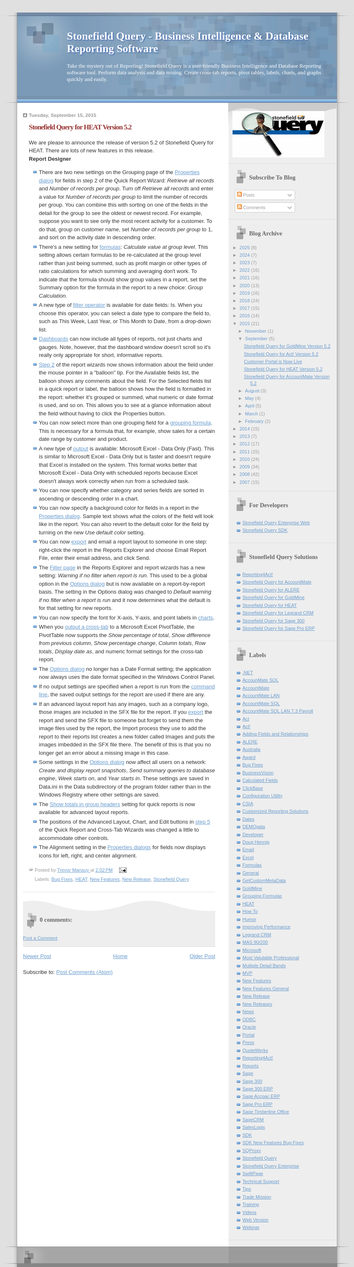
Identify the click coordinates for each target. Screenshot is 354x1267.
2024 (245, 255)
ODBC (249, 1019)
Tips (246, 1188)
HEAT (81, 879)
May (250, 398)
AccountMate (255, 687)
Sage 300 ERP (257, 1088)
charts (205, 618)
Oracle (249, 1026)
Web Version (255, 1219)
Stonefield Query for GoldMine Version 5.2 (287, 346)
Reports (250, 1065)
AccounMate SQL (260, 680)
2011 (245, 451)
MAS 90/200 (255, 942)
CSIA (247, 803)
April (250, 405)
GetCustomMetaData (264, 880)
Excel (248, 857)
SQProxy (251, 1150)
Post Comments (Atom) (84, 972)
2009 (245, 466)
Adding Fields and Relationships (275, 733)
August (252, 390)
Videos (249, 1212)
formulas (110, 247)
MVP (247, 973)
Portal (248, 1034)
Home (120, 956)
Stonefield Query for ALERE (271, 589)
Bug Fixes (62, 879)
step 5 (202, 822)
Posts (246, 194)
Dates (248, 819)
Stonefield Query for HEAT (269, 605)
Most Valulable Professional (270, 957)
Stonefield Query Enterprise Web (276, 522)
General (250, 872)
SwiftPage (252, 1173)
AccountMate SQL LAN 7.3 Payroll (277, 710)
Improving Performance (266, 926)
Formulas (252, 864)
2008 (245, 474)
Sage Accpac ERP (261, 1096)
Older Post (202, 956)
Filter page (62, 567)
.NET (247, 672)
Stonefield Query (171, 879)
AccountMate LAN (261, 695)
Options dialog (87, 584)
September (257, 338)
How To (250, 911)
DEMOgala (253, 826)
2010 (245, 459)
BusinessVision (258, 772)
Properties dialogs (129, 847)
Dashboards (53, 339)
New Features (105, 879)
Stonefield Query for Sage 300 (273, 620)
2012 (245, 443)
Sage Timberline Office (265, 1111)
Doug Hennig (256, 842)
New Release (136, 879)
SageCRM (253, 1119)
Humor (249, 919)
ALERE (249, 741)
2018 (245, 300)
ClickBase (252, 788)
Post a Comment (40, 938)
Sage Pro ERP (257, 1104)
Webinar (251, 1227)
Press (248, 1042)
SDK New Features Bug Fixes (273, 1142)
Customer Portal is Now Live (273, 361)
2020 (245, 285)
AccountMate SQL (261, 703)
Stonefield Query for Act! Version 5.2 (281, 354)
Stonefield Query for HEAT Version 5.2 (283, 369)
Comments (251, 207)
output (80, 448)
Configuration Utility (262, 795)
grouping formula (190, 423)
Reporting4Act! (257, 574)
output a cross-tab (86, 627)
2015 (245, 323)
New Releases (257, 1004)
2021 (245, 277)
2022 (245, 270)
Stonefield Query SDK (265, 530)
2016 (245, 315)
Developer (252, 834)
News (248, 1011)
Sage (247, 1073)
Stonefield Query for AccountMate (276, 581)
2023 (245, 262)
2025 (245, 247)
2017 (245, 308)
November (256, 331)
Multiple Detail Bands (264, 965)
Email (248, 849)
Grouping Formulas (262, 895)
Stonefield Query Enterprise (270, 1165)
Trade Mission (256, 1196)
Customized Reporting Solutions (275, 811)
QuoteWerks (255, 1050)
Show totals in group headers (85, 804)
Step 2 (47, 365)
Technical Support (260, 1181)
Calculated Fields (260, 780)
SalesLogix (253, 1127)
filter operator (89, 305)
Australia (251, 749)
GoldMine (252, 888)
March (252, 413)
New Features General (265, 988)
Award (248, 757)
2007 (245, 482)
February (255, 421)
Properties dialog (59, 516)
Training (250, 1204)
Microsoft (251, 950)
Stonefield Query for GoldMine (273, 597)
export (79, 542)
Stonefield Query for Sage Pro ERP (278, 628)
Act (245, 718)
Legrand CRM (256, 934)
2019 (245, 293)
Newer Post (37, 956)
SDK (247, 1135)
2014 (245, 428)
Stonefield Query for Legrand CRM (277, 612)
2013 (245, 436)
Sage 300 (252, 1081)
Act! (246, 726)
